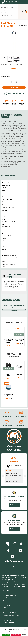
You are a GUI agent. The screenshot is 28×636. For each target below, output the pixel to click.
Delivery (5, 618)
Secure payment (7, 620)
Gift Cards (5, 610)
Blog (7, 543)
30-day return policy (21, 425)
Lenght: (3, 74)
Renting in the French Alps (9, 595)
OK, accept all (6, 634)
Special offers (6, 605)
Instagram (14, 543)
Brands (4, 593)
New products (6, 600)
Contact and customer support (11, 615)
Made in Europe (7, 603)
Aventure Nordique (10, 575)
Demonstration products (9, 612)
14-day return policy (21, 104)
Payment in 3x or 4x (6, 104)
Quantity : (14, 80)
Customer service (7, 416)
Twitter (14, 550)
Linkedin (12, 556)
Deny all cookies (16, 634)
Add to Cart (14, 87)
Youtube (20, 550)
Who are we (6, 590)
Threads (7, 550)
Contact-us (5, 597)
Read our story (20, 586)
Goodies (5, 607)
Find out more (14, 505)
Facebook (21, 543)
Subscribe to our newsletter (14, 566)
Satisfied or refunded (8, 622)
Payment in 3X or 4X (21, 416)
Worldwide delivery (14, 104)
